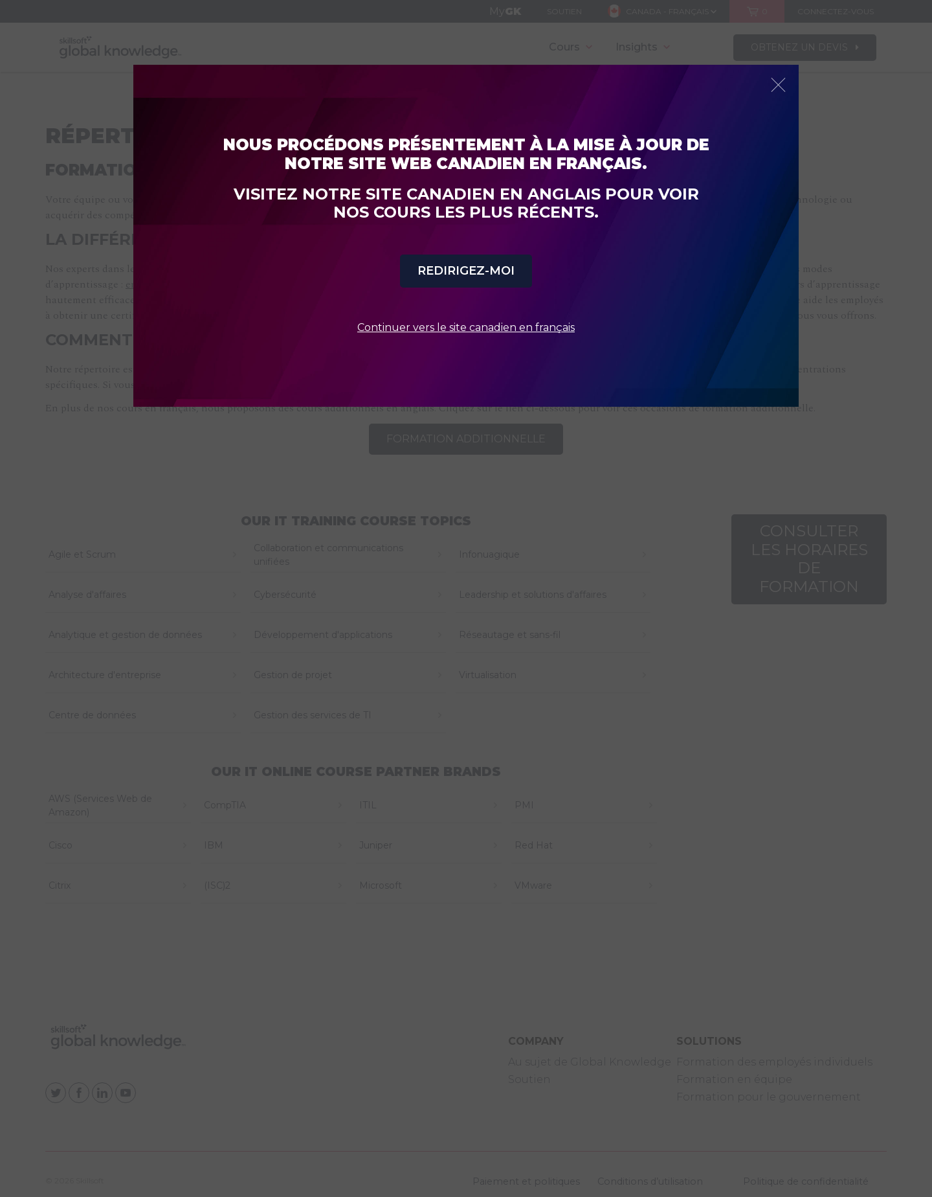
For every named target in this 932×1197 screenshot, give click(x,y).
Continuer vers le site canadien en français (466, 327)
